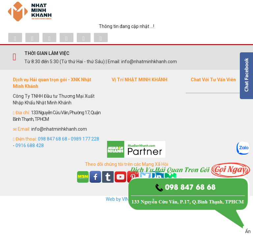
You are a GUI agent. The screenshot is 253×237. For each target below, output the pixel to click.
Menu (235, 11)
